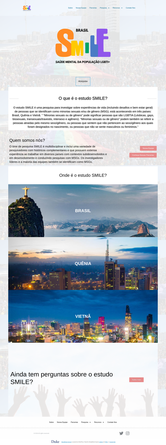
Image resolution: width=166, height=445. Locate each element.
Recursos (118, 8)
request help (112, 442)
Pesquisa (105, 8)
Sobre (70, 8)
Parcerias (93, 8)
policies (101, 442)
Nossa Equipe (81, 8)
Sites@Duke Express (66, 442)
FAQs (106, 442)
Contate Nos (130, 8)
